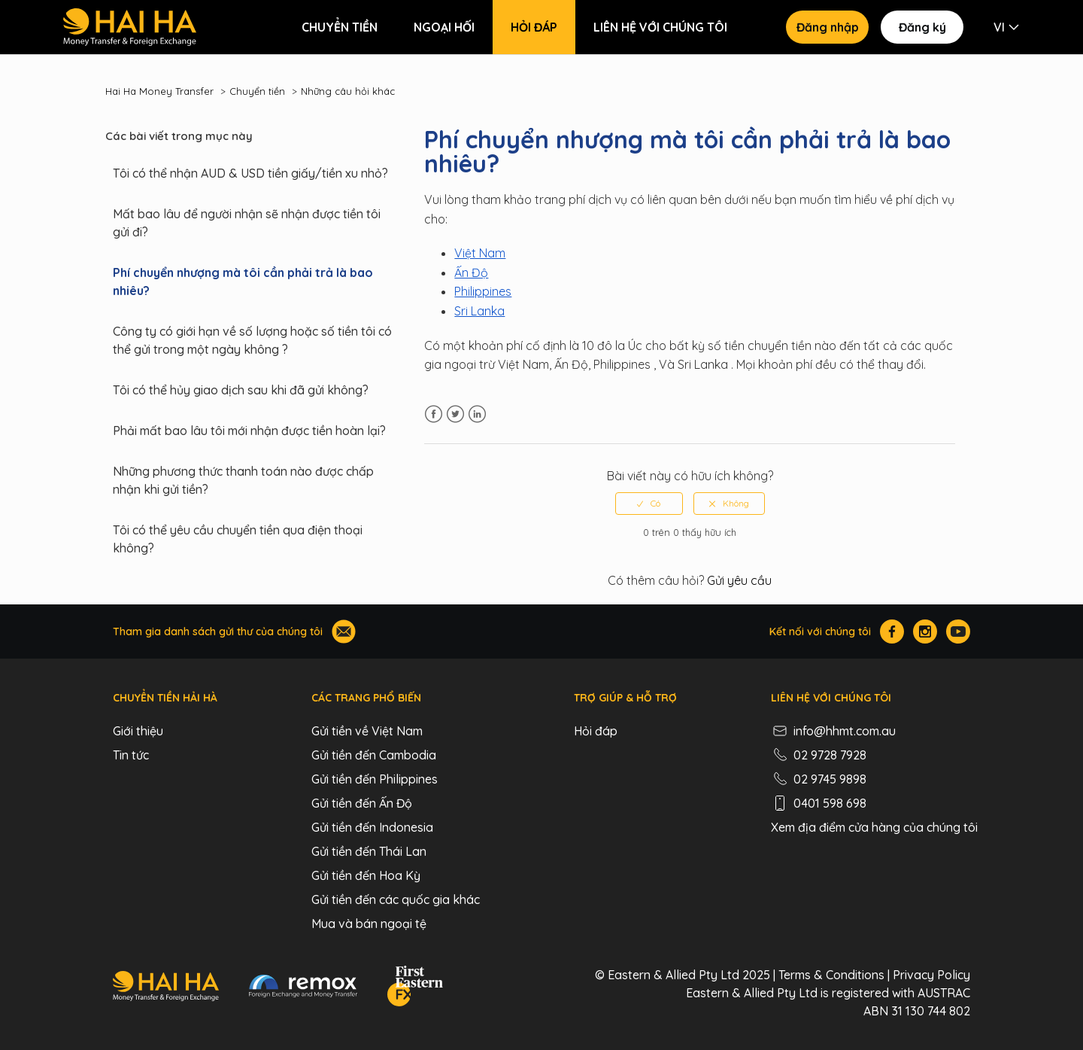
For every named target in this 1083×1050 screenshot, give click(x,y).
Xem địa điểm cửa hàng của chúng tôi (874, 827)
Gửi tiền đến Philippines (374, 779)
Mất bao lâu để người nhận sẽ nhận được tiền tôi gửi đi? (247, 222)
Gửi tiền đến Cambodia (373, 754)
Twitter (455, 414)
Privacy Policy (931, 974)
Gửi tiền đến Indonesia (372, 827)
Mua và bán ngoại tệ (368, 923)
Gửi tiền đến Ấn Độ (361, 803)
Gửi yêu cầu (739, 580)
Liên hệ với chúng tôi (660, 27)
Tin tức (131, 754)
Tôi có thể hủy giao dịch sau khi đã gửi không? (241, 389)
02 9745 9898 (818, 779)
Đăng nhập (827, 27)
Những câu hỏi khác (348, 91)
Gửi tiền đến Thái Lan (368, 851)
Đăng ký (922, 27)
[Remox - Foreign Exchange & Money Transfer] (303, 988)
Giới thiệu (138, 730)
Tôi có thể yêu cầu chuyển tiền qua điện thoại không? (238, 538)
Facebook (433, 414)
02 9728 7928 (818, 755)
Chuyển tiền (340, 27)
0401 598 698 (818, 803)
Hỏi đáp (534, 27)
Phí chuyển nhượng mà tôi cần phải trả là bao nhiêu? (243, 281)
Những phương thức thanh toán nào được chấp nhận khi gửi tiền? (243, 480)
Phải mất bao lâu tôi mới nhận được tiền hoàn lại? (249, 430)
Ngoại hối (444, 27)
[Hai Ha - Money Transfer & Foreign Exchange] (166, 988)
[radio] (649, 503)
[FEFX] (415, 988)
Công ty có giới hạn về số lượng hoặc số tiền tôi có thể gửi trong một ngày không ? (252, 340)
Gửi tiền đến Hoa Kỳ (365, 875)
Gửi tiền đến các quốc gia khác (395, 899)
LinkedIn (477, 414)
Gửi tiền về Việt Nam (367, 730)
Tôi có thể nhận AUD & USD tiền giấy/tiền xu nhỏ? (250, 173)
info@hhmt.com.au (833, 731)
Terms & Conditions (831, 974)
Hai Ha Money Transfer (159, 91)
